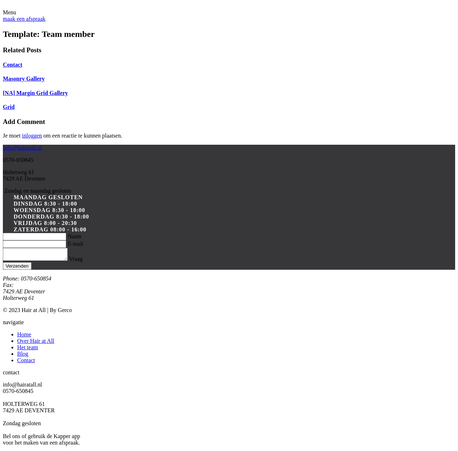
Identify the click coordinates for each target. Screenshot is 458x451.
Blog (22, 356)
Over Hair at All (35, 343)
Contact (12, 65)
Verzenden (17, 268)
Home (24, 337)
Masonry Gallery (24, 79)
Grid (9, 107)
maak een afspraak (24, 19)
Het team (27, 349)
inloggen (32, 136)
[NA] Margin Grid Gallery (35, 93)
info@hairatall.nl (22, 148)
